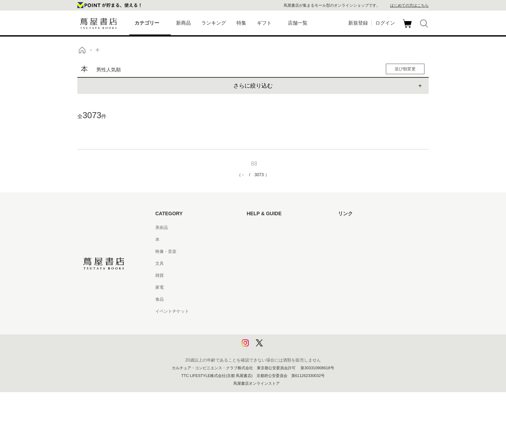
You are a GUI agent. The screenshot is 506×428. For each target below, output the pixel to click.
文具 (159, 263)
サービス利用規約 (263, 263)
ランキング (213, 23)
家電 (159, 287)
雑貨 (159, 275)
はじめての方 (259, 227)
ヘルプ (253, 239)
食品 (159, 299)
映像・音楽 (165, 251)
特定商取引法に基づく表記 (272, 299)
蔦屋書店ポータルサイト (361, 227)
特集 (241, 23)
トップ (81, 50)
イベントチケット (172, 311)
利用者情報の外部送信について (276, 347)
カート (408, 27)
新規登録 (358, 23)
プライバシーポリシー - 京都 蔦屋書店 (283, 335)
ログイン (385, 23)
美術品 (161, 227)
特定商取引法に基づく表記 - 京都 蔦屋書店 (287, 311)
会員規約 (255, 287)
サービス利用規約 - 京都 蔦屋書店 (279, 275)
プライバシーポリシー (268, 323)
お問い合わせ (259, 251)
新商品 (183, 23)
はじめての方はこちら (409, 5)
